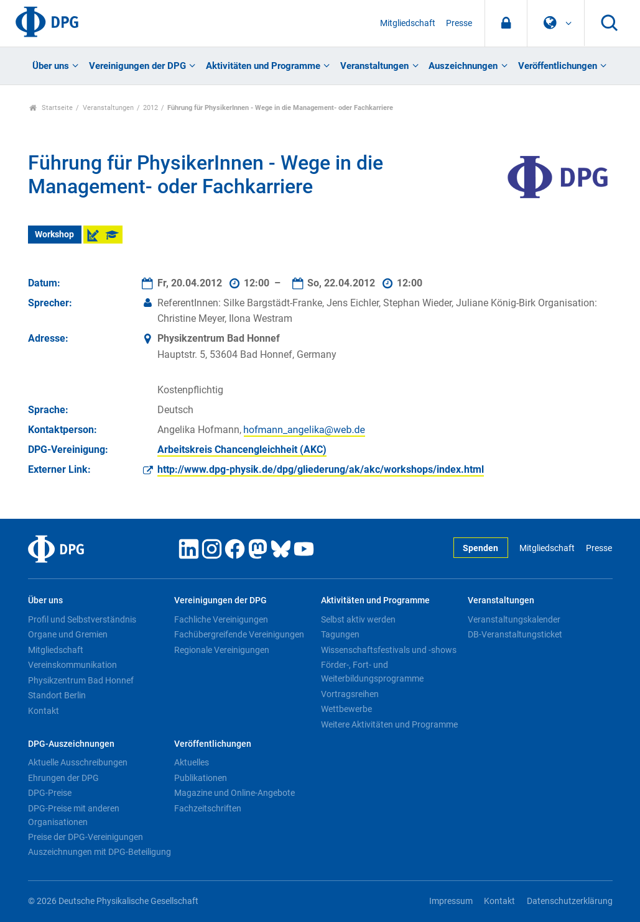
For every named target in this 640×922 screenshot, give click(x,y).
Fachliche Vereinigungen (221, 619)
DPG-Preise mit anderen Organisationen (73, 815)
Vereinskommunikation (72, 665)
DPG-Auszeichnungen (71, 744)
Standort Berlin (57, 695)
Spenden (480, 548)
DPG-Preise (50, 793)
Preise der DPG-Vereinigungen (85, 837)
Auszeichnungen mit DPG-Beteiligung (99, 852)
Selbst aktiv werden (358, 619)
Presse (459, 23)
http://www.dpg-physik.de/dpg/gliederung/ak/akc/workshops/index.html (320, 469)
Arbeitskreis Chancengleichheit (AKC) (242, 449)
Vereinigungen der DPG (137, 65)
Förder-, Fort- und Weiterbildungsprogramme (372, 671)
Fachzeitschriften (207, 808)
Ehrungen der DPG (63, 778)
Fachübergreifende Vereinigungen (239, 634)
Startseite (51, 108)
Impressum (451, 901)
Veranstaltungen (374, 65)
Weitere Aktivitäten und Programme (389, 724)
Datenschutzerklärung (570, 901)
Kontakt (43, 711)
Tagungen (340, 634)
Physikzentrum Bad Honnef (81, 680)
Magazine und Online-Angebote (234, 793)
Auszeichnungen (463, 65)
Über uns (50, 65)
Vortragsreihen (350, 694)
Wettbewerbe (346, 709)
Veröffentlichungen (557, 65)
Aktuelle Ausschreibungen (78, 762)
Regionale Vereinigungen (221, 650)
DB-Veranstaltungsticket (515, 634)
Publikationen (200, 778)
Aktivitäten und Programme (263, 65)
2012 (150, 108)
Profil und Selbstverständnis (82, 619)
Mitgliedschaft (407, 23)
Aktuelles (191, 762)
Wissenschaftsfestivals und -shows (389, 650)
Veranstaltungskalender (514, 619)
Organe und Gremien (68, 634)
